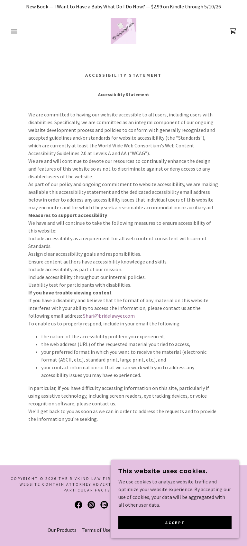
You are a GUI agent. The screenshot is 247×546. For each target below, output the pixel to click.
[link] (123, 31)
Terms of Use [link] (96, 530)
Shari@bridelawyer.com (109, 316)
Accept (175, 523)
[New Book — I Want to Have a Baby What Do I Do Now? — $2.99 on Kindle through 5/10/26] (123, 6)
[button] (12, 31)
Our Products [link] (62, 530)
